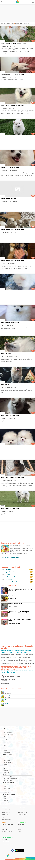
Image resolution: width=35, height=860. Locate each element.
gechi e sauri (7, 788)
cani (13, 23)
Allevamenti (8, 569)
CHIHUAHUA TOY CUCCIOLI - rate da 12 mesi (18, 611)
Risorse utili (21, 808)
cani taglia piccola (8, 731)
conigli (5, 745)
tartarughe (6, 785)
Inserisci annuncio (22, 834)
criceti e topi (7, 749)
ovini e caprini (7, 762)
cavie (5, 747)
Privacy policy (21, 824)
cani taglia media (8, 732)
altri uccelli (6, 772)
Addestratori (8, 579)
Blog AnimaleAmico (22, 812)
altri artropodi (7, 802)
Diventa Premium (6, 812)
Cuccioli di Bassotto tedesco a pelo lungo (18, 588)
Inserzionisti (21, 810)
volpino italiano (18, 23)
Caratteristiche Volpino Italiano (10, 557)
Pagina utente (5, 817)
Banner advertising (6, 819)
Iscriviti (19, 829)
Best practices (5, 827)
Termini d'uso (21, 827)
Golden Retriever (9, 696)
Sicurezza (4, 822)
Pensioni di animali (10, 577)
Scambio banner (22, 817)
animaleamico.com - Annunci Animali (20, 854)
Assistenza (4, 829)
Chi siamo (4, 839)
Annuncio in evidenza (7, 810)
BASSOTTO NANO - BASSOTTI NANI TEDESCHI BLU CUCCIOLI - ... (19, 620)
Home (2, 23)
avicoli (5, 764)
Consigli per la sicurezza (7, 824)
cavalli (5, 757)
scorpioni (6, 800)
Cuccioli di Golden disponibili (15, 603)
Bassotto (7, 699)
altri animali (7, 766)
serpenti (6, 790)
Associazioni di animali (11, 582)
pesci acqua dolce (8, 776)
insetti (5, 798)
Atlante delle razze (22, 814)
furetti (5, 750)
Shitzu (7, 703)
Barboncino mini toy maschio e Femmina (17, 595)
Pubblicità (4, 808)
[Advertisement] (17, 13)
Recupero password (7, 831)
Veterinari (7, 574)
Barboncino (8, 692)
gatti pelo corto (8, 739)
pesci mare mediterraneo (10, 778)
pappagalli (6, 770)
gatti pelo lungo (8, 740)
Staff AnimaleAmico (7, 837)
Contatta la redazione (7, 844)
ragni (5, 796)
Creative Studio (16, 855)
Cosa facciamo (5, 841)
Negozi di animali (9, 572)
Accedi (19, 831)
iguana (5, 786)
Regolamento (22, 822)
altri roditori (7, 752)
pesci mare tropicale (9, 780)
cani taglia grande (8, 734)
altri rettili (6, 792)
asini (5, 758)
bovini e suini (7, 760)
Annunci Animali (7, 23)
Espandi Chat (5, 814)
